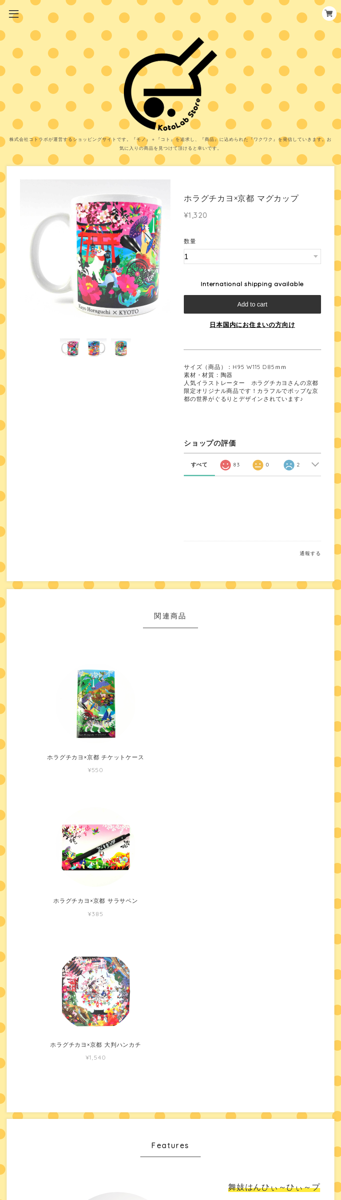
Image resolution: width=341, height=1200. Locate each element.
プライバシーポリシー (170, 1127)
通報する (310, 553)
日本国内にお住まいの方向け (252, 325)
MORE (252, 1009)
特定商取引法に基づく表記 (170, 1141)
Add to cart (252, 304)
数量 (190, 241)
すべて (199, 464)
